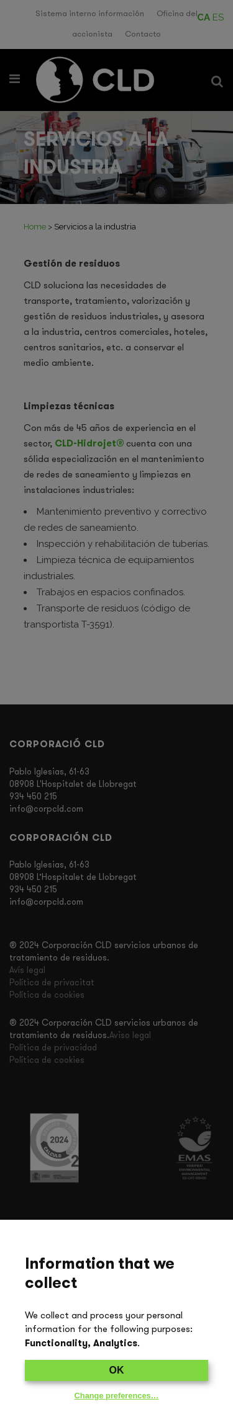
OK (116, 1370)
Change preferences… (117, 1395)
